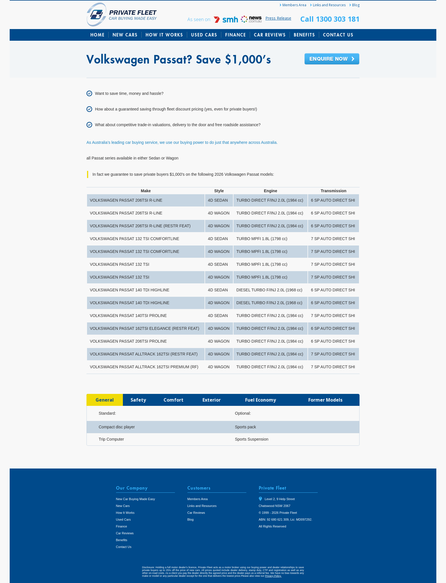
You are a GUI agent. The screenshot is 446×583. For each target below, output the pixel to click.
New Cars (125, 35)
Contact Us (338, 35)
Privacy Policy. (273, 575)
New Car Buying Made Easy (135, 499)
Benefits (304, 35)
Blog (356, 5)
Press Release (278, 18)
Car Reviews (270, 35)
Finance (235, 35)
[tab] (104, 400)
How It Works (164, 35)
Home (97, 35)
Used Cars (204, 35)
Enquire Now (332, 59)
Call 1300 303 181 (330, 19)
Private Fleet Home (121, 14)
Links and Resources (329, 5)
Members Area (294, 5)
